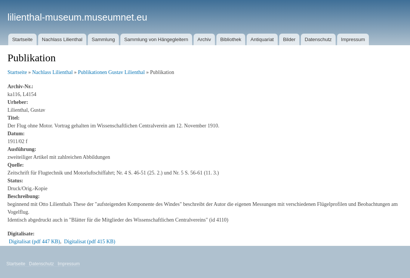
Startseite (22, 39)
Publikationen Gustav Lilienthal (111, 72)
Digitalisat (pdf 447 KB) (34, 241)
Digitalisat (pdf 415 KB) (89, 241)
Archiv (204, 39)
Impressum (353, 39)
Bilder (289, 39)
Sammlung (103, 39)
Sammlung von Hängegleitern (156, 39)
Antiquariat (262, 39)
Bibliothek (230, 39)
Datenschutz (318, 39)
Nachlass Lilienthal (62, 39)
